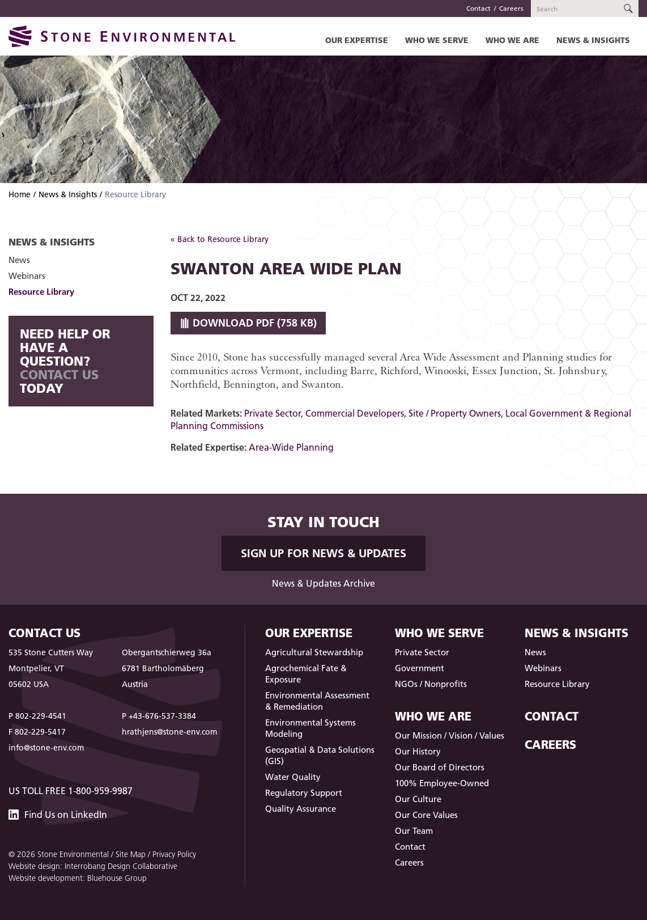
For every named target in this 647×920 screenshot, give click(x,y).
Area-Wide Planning (291, 447)
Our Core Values (426, 814)
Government (419, 668)
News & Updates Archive (323, 583)
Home (19, 194)
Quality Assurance (300, 808)
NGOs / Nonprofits (431, 684)
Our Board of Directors (439, 767)
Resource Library (41, 291)
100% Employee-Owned (442, 783)
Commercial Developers (354, 413)
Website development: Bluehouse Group (77, 878)
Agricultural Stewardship (314, 652)
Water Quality (293, 776)
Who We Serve (437, 40)
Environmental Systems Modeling (310, 728)
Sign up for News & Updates (323, 553)
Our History (418, 751)
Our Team (414, 830)
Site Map (131, 854)
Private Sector (272, 413)
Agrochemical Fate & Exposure (306, 674)
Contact (478, 8)
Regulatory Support (303, 792)
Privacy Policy (174, 854)
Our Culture (418, 799)
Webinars (26, 275)
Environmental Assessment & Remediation (317, 701)
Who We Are (512, 40)
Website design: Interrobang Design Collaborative (92, 866)
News (19, 260)
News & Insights (593, 40)
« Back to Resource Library (220, 239)
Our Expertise (356, 40)
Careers (511, 8)
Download (248, 322)
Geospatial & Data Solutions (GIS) (319, 755)
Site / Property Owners (454, 413)
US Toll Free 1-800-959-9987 (70, 790)
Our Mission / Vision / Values (449, 735)
